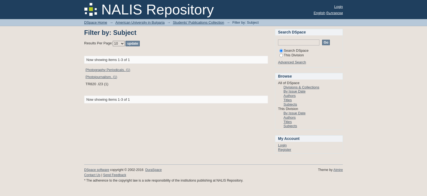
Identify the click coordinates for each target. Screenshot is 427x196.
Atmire (338, 170)
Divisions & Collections (301, 87)
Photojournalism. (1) (101, 77)
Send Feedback (114, 175)
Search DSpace (294, 50)
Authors (289, 96)
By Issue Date (294, 91)
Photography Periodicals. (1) (108, 70)
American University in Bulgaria (140, 22)
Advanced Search (292, 62)
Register (284, 150)
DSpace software (96, 170)
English (319, 13)
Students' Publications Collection (198, 22)
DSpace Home (95, 22)
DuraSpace (153, 170)
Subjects (290, 104)
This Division (291, 55)
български (334, 13)
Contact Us (92, 175)
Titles (287, 100)
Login (338, 7)
